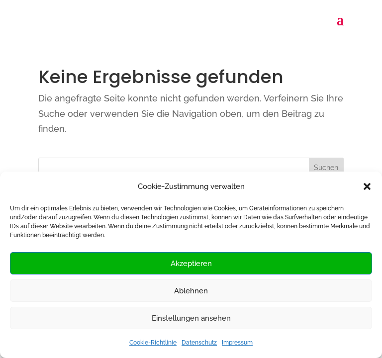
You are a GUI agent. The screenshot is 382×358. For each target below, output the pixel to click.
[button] (367, 186)
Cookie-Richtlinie (153, 342)
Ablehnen (191, 290)
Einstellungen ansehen (191, 318)
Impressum (237, 342)
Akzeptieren (191, 263)
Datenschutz (199, 342)
